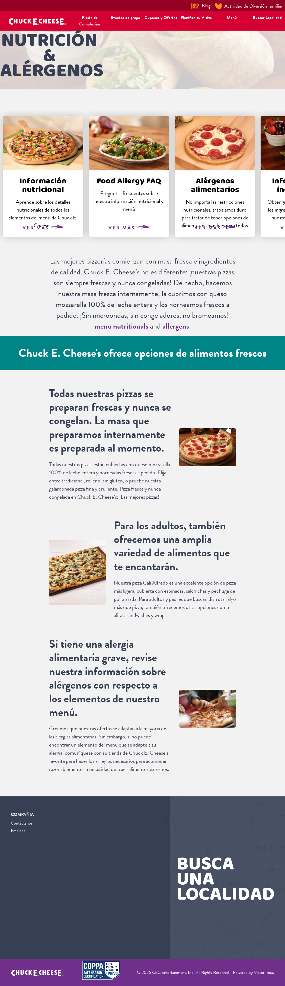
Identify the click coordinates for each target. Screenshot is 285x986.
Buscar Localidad (267, 17)
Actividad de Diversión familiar (249, 6)
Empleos (18, 830)
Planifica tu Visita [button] (196, 17)
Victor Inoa (263, 972)
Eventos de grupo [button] (125, 17)
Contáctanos (22, 823)
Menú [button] (232, 17)
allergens (175, 326)
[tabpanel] (43, 176)
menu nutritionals (121, 326)
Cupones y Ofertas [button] (161, 17)
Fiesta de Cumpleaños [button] (89, 20)
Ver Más (43, 227)
